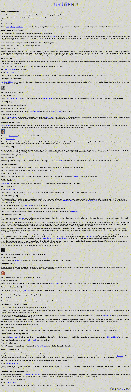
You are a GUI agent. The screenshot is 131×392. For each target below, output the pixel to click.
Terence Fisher (11, 382)
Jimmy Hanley (10, 27)
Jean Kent (18, 98)
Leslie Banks (5, 183)
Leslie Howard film (15, 337)
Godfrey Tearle (47, 98)
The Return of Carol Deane (11, 304)
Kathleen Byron (61, 238)
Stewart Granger (47, 238)
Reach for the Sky (8, 122)
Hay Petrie (74, 211)
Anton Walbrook (11, 117)
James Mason (41, 346)
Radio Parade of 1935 (9, 30)
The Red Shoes (7, 196)
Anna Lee (120, 356)
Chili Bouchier (107, 315)
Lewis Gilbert (13, 136)
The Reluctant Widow (9, 215)
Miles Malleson (35, 111)
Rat (5, 102)
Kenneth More (5, 125)
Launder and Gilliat (7, 82)
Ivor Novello (57, 111)
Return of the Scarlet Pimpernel (13, 334)
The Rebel (5, 147)
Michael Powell (11, 189)
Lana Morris (19, 27)
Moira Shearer (67, 200)
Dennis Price (58, 161)
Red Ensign (5, 180)
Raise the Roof (6, 58)
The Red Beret (6, 164)
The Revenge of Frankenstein (12, 371)
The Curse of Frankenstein (33, 374)
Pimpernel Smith (112, 337)
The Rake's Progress (9, 79)
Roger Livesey (54, 283)
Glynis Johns (88, 236)
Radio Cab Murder (8, 11)
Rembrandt (5, 264)
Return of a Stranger (9, 287)
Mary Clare (49, 117)
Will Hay (52, 36)
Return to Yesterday (8, 349)
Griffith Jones (10, 98)
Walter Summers (10, 69)
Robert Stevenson (12, 363)
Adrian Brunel (31, 340)
